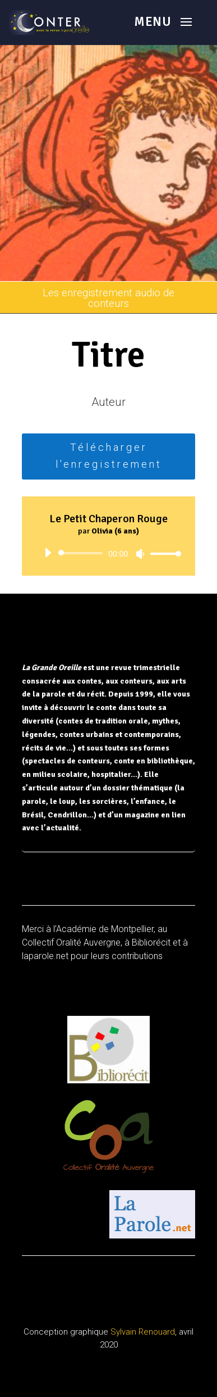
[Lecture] (48, 553)
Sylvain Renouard (142, 1332)
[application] (109, 553)
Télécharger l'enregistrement (109, 456)
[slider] (82, 553)
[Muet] (140, 554)
